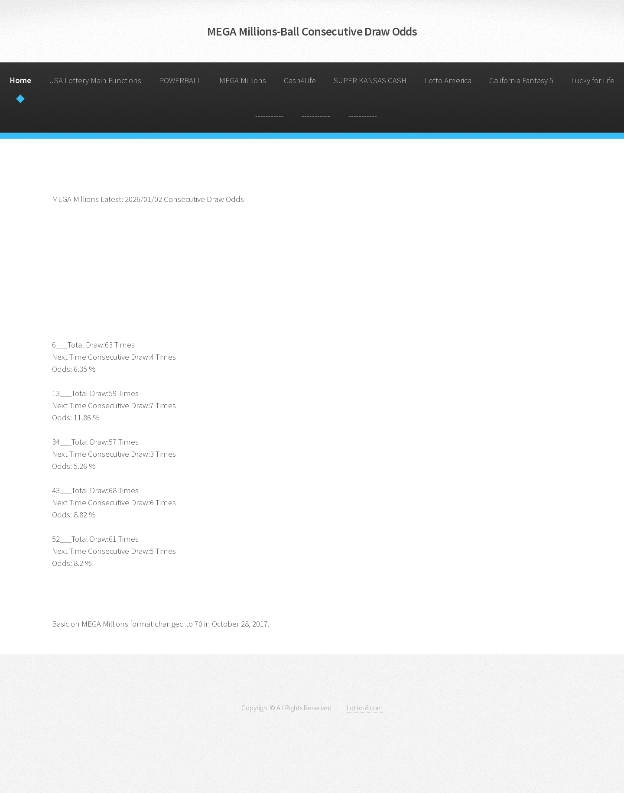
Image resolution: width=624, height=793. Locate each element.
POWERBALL (180, 80)
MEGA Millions (242, 80)
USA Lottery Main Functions (95, 80)
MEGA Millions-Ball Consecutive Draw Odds (312, 31)
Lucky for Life (592, 80)
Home (20, 80)
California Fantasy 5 (521, 80)
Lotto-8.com (365, 707)
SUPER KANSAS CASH (370, 80)
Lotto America (448, 80)
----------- (269, 115)
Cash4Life (300, 80)
